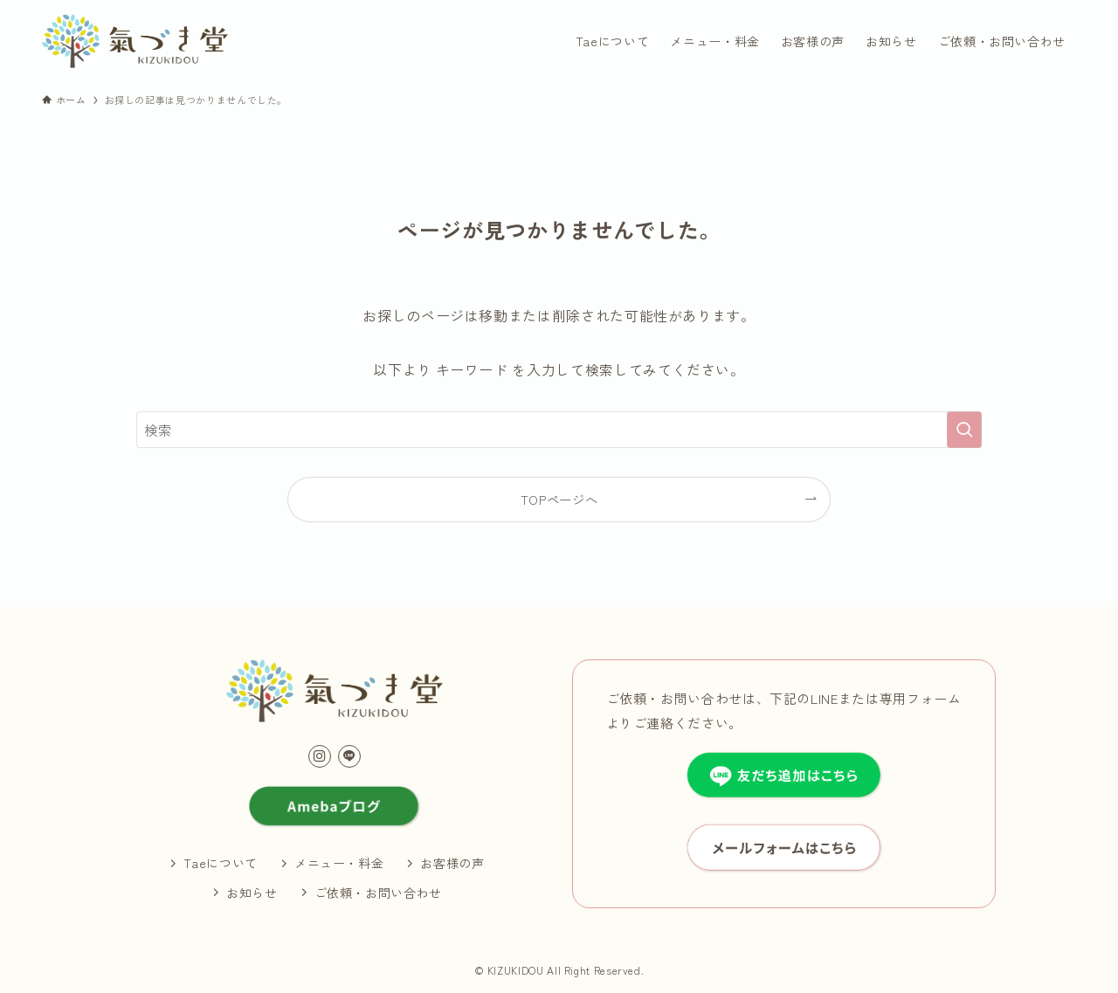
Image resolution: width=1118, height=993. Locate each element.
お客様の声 (452, 863)
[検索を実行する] (964, 429)
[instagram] (319, 756)
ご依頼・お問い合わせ (378, 892)
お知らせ (252, 892)
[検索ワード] (559, 429)
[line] (349, 756)
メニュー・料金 (338, 863)
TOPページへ (559, 499)
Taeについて (220, 863)
